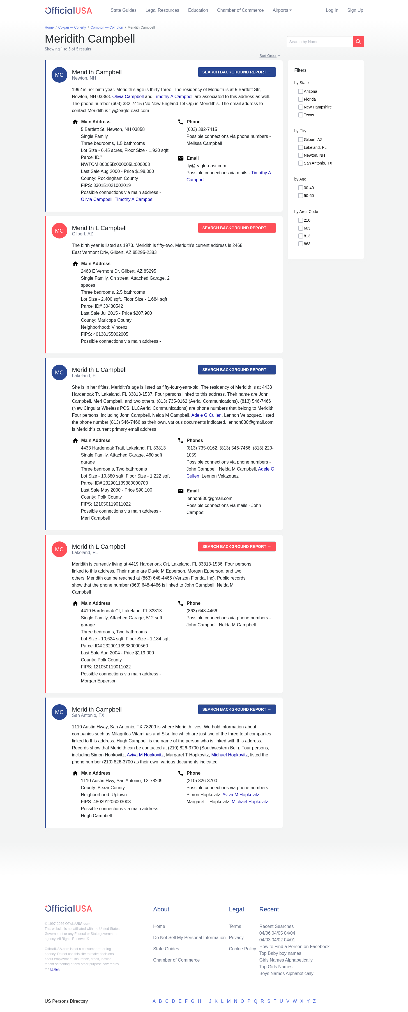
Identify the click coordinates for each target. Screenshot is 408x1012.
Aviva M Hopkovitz (145, 754)
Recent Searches (276, 926)
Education (198, 10)
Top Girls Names (275, 966)
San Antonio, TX (318, 163)
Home (159, 926)
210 (307, 220)
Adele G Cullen (207, 415)
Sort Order (268, 56)
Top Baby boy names (280, 953)
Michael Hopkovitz (229, 754)
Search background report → (236, 72)
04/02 (277, 939)
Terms (235, 926)
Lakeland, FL (315, 147)
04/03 (265, 939)
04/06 (265, 933)
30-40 (309, 187)
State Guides (124, 10)
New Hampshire (318, 107)
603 (307, 228)
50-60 (309, 195)
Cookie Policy (242, 948)
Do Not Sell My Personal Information (189, 937)
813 (307, 235)
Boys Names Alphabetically (286, 973)
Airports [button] (280, 10)
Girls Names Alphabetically (286, 960)
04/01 (289, 939)
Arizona (310, 91)
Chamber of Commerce (240, 10)
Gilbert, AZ (313, 139)
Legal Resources (162, 10)
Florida (310, 99)
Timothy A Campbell (173, 96)
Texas (309, 114)
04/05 (277, 933)
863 (307, 243)
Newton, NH (314, 155)
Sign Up (355, 10)
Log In (332, 10)
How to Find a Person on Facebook (294, 946)
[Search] (320, 41)
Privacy (236, 937)
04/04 (289, 933)
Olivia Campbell (128, 96)
